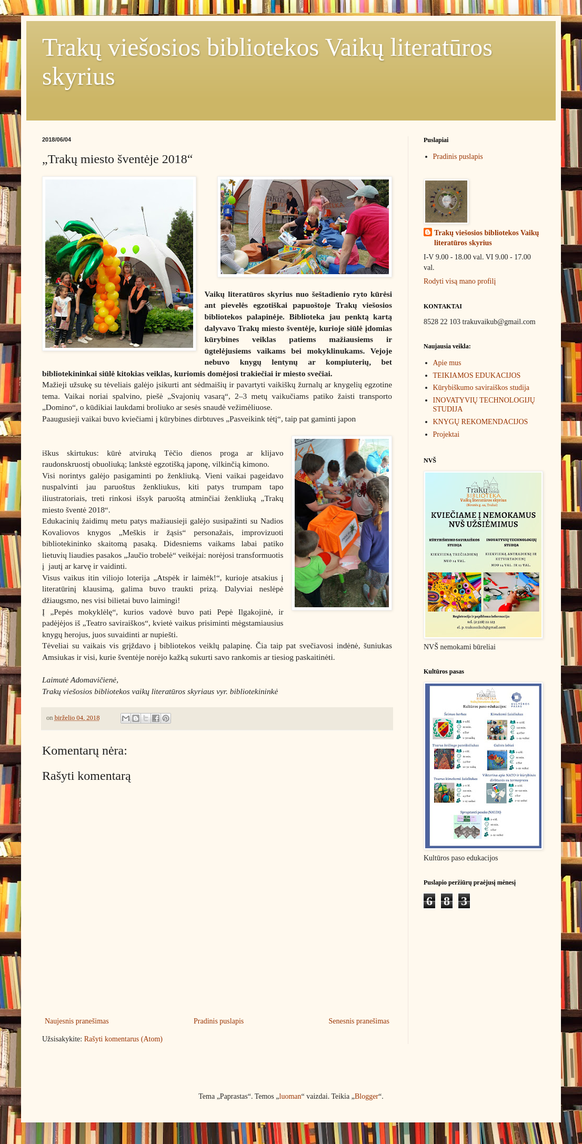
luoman (290, 1096)
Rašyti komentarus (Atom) (123, 1039)
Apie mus (447, 363)
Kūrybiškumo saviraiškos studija (481, 388)
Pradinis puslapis (219, 1021)
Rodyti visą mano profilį (460, 281)
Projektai (446, 434)
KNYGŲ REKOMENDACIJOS (480, 422)
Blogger (366, 1096)
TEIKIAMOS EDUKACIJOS (477, 375)
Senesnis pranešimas (359, 1021)
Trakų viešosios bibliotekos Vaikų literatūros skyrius (486, 238)
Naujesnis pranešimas (77, 1021)
